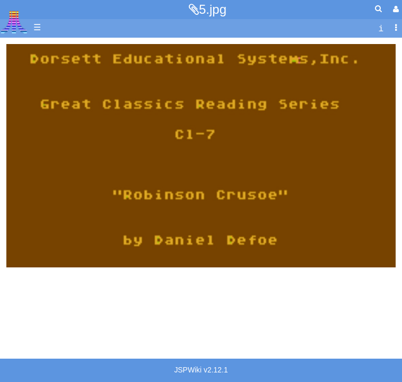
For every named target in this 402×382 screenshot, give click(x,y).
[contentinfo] (381, 28)
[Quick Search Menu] (378, 9)
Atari (14, 22)
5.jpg (212, 9)
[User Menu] (394, 9)
